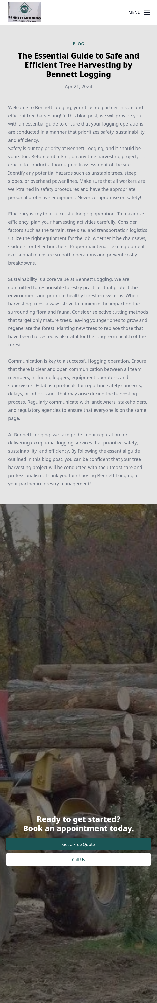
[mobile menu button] (147, 12)
